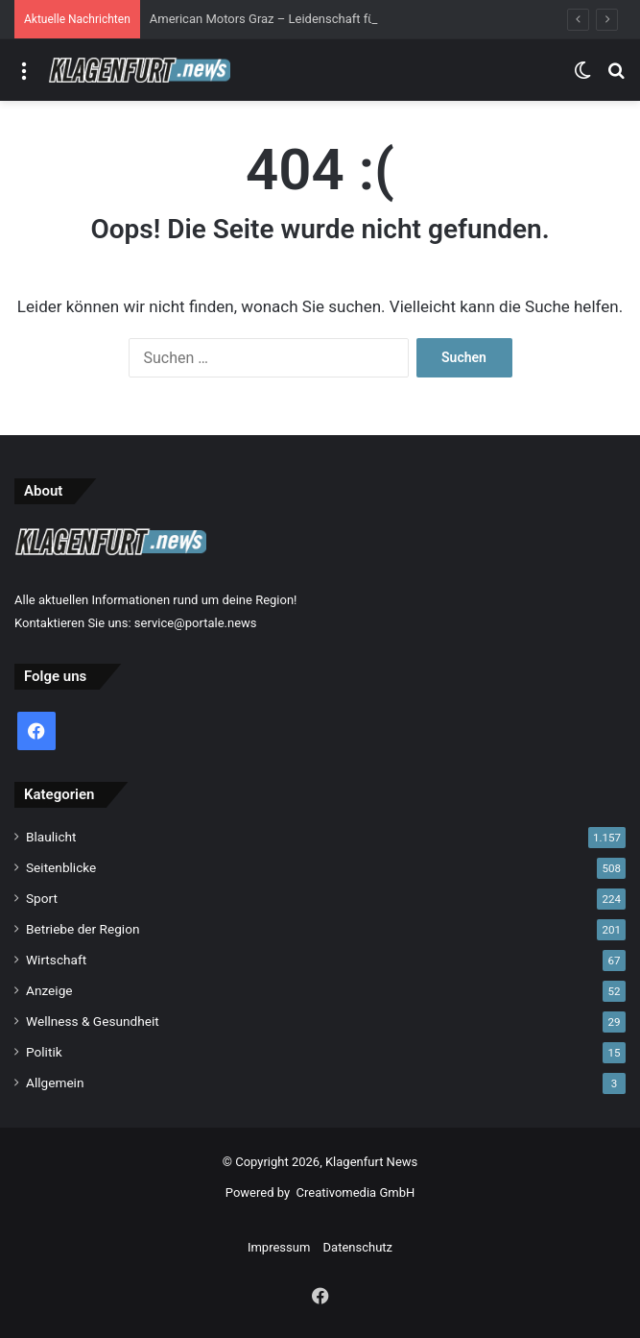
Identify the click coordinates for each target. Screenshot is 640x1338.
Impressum (279, 1247)
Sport (42, 898)
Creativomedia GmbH (355, 1192)
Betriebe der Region (83, 929)
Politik (44, 1051)
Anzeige (49, 990)
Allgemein (54, 1082)
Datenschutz (357, 1247)
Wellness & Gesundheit (92, 1021)
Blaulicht (51, 836)
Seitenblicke (61, 867)
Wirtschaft (56, 959)
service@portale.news (195, 623)
